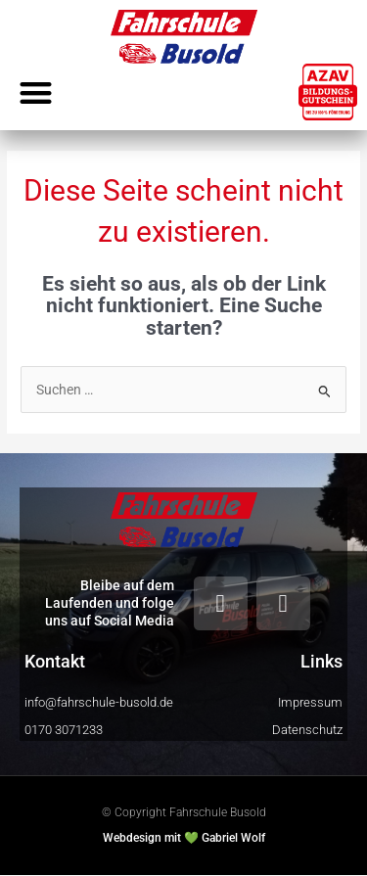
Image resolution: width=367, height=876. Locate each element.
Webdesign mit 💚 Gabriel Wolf (184, 838)
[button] (36, 92)
